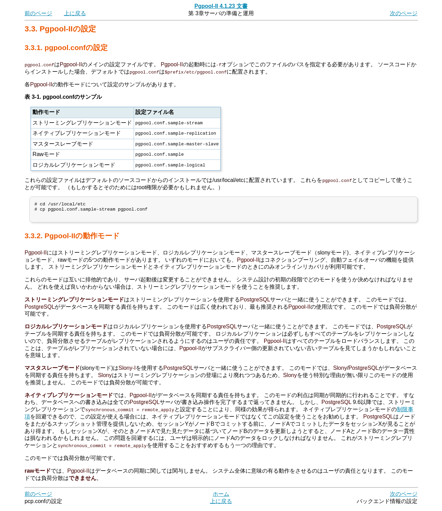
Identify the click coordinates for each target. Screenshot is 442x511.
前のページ (38, 13)
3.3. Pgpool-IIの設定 (60, 29)
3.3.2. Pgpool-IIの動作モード (72, 239)
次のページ (403, 13)
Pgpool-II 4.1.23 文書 (221, 6)
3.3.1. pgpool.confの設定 (66, 47)
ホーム (221, 497)
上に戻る (75, 13)
